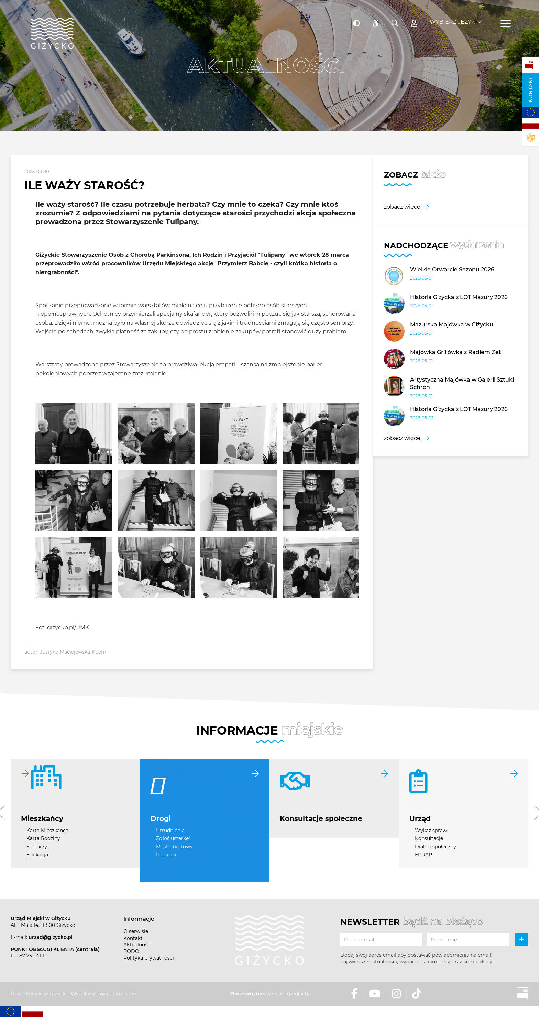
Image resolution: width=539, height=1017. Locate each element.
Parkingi (166, 855)
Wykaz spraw (431, 830)
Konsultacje (429, 838)
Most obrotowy (174, 847)
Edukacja (37, 855)
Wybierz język (452, 17)
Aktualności (137, 945)
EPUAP (423, 855)
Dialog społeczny (435, 847)
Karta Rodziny (43, 838)
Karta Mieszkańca (47, 830)
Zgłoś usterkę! (173, 838)
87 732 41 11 (32, 956)
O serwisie (135, 931)
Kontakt (530, 90)
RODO (131, 951)
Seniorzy (36, 847)
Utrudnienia (170, 830)
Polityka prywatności (148, 958)
